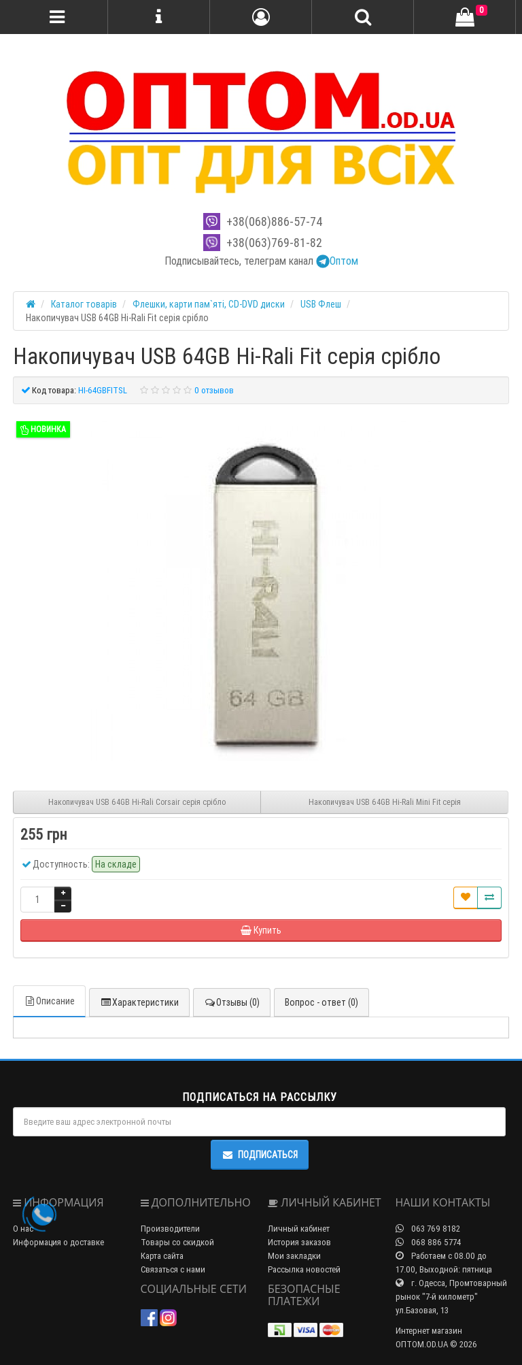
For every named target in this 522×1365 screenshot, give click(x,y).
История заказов (299, 1242)
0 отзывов (214, 390)
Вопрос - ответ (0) (321, 1002)
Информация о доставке (58, 1242)
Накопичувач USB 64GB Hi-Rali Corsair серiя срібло (137, 802)
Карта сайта (162, 1256)
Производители (170, 1228)
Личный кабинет (299, 1228)
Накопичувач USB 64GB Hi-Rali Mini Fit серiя (385, 802)
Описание (49, 1001)
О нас (23, 1228)
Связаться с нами (173, 1269)
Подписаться (260, 1155)
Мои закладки (294, 1256)
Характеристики (139, 1002)
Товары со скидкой (177, 1242)
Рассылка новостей (304, 1269)
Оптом (337, 260)
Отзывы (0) (232, 1002)
